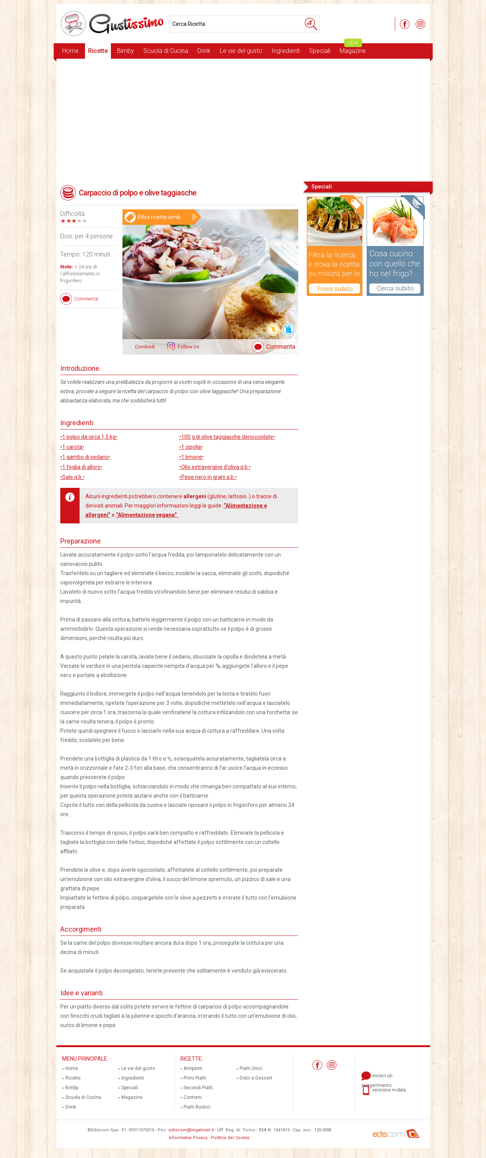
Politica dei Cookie (230, 1137)
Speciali (319, 50)
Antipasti (193, 1068)
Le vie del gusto (241, 50)
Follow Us (188, 347)
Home (70, 50)
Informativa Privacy (188, 1137)
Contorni (193, 1097)
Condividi (145, 347)
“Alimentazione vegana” (147, 515)
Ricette (98, 50)
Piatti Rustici (197, 1107)
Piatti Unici (251, 1068)
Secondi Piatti (198, 1087)
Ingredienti (286, 50)
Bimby (125, 50)
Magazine (353, 48)
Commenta (280, 346)
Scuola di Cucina (165, 50)
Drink (204, 50)
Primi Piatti (195, 1078)
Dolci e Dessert (256, 1078)
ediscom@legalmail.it (191, 1130)
